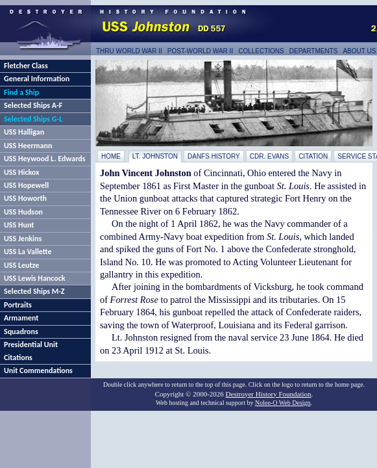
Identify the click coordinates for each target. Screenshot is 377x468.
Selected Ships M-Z (34, 291)
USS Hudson (23, 211)
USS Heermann (28, 145)
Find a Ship (21, 92)
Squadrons (21, 331)
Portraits (18, 304)
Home (111, 156)
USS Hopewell (26, 185)
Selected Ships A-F (33, 105)
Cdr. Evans (269, 156)
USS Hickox (22, 172)
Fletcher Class (26, 65)
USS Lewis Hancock (34, 278)
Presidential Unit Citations (31, 350)
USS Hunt (19, 224)
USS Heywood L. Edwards (45, 158)
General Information (36, 78)
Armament (21, 317)
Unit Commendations (38, 370)
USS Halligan (24, 131)
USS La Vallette (28, 251)
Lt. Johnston (155, 156)
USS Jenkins (23, 238)
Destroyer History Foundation (268, 394)
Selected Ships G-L (33, 119)
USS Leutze (21, 265)
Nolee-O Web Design (283, 402)
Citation (313, 156)
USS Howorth (25, 198)
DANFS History (214, 156)
